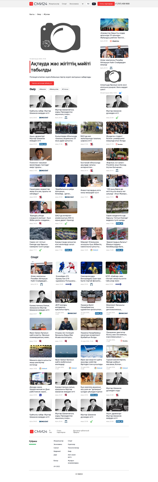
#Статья (65, 89)
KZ (94, 4)
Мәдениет (57, 451)
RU (88, 4)
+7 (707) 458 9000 (122, 4)
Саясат (56, 448)
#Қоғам (47, 14)
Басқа (56, 460)
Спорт (64, 4)
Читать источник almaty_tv (42, 83)
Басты (32, 14)
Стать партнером (106, 4)
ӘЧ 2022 (57, 466)
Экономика (74, 4)
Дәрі (55, 455)
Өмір (39, 14)
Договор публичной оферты (80, 431)
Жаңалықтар (54, 4)
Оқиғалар (71, 444)
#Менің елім (53, 89)
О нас (50, 431)
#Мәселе (42, 89)
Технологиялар (73, 448)
